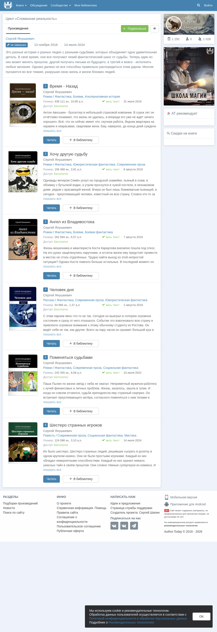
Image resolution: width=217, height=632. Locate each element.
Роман (47, 96)
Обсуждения (38, 5)
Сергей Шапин (149, 512)
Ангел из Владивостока (72, 221)
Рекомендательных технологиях (131, 622)
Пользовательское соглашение (79, 526)
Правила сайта (67, 512)
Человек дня (62, 289)
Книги (21, 5)
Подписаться (134, 28)
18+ (167, 510)
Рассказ (48, 300)
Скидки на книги (184, 133)
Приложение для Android (185, 504)
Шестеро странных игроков (76, 425)
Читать (52, 140)
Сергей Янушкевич (20, 38)
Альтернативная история (102, 96)
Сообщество (61, 5)
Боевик (78, 96)
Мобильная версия (180, 497)
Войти (208, 5)
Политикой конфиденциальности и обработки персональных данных (138, 618)
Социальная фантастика (120, 368)
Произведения (18, 28)
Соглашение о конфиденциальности (72, 519)
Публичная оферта (70, 531)
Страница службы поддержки (131, 508)
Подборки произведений (20, 503)
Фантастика (63, 96)
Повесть (49, 435)
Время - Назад (64, 86)
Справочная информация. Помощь (82, 508)
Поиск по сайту (13, 512)
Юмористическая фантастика (94, 164)
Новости (9, 508)
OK (201, 616)
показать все (52, 131)
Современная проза (131, 164)
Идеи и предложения (125, 503)
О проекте (64, 503)
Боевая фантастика (99, 232)
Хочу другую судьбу (69, 154)
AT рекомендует (185, 113)
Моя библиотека (85, 5)
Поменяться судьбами (71, 357)
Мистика (130, 435)
